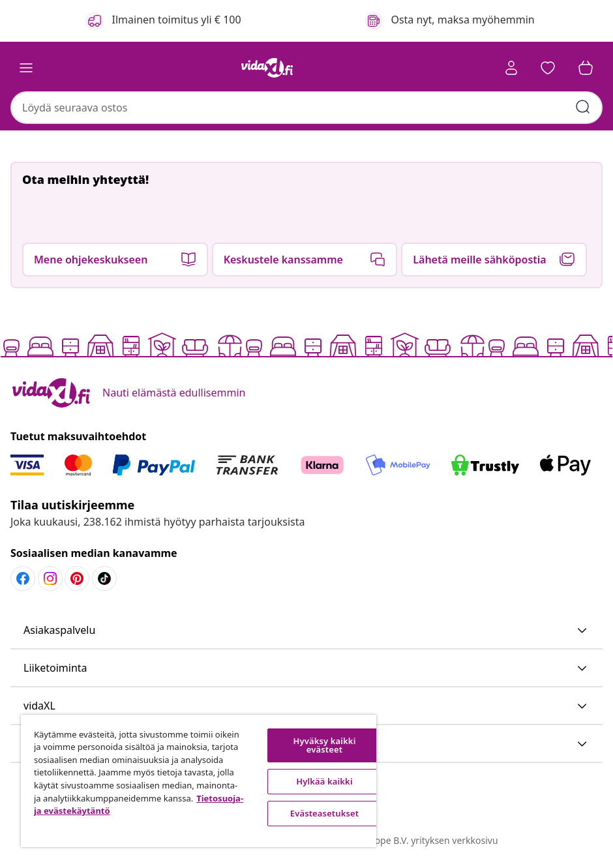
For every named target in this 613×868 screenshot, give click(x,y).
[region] (198, 781)
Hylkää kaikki (324, 781)
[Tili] (511, 68)
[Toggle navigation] (26, 67)
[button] (548, 68)
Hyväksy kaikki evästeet (324, 745)
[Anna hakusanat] (583, 107)
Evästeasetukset (324, 813)
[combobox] (306, 107)
